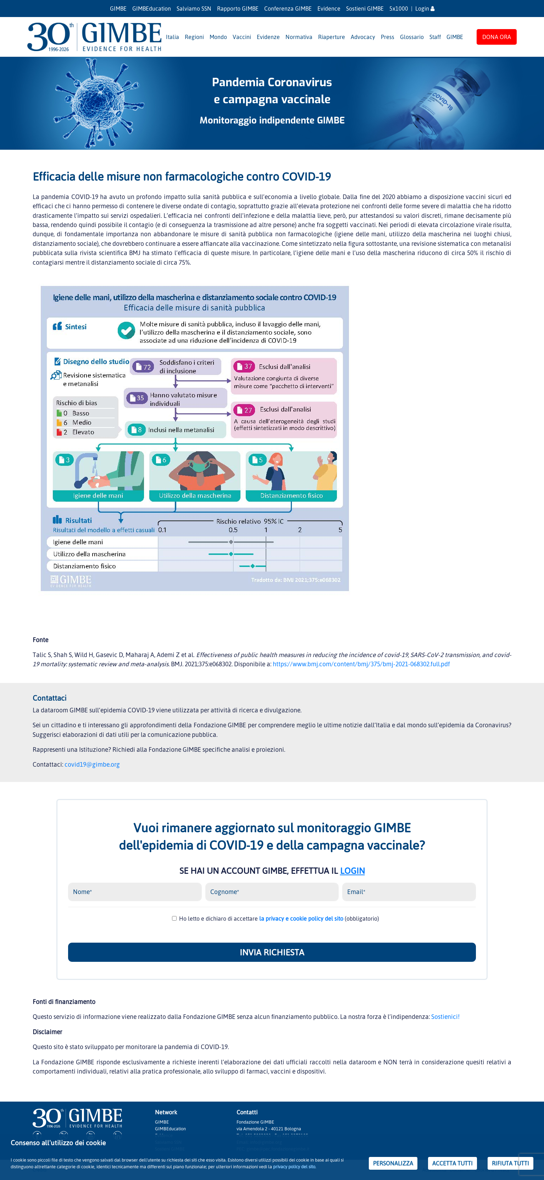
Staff (435, 36)
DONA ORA (496, 36)
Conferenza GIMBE (288, 8)
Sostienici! (445, 1016)
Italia (172, 36)
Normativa (298, 36)
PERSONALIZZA (393, 1163)
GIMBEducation (151, 8)
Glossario (412, 36)
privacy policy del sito (294, 1166)
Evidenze (268, 36)
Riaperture (331, 36)
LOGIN (352, 870)
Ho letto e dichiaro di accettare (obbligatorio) (279, 918)
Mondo (218, 36)
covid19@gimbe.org (92, 764)
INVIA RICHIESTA (272, 952)
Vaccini (242, 36)
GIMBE (118, 8)
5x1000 (398, 8)
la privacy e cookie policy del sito (301, 918)
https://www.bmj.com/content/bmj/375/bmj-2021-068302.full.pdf (361, 664)
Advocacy (363, 36)
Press (387, 36)
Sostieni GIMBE (365, 8)
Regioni (194, 36)
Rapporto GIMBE (238, 8)
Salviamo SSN (194, 8)
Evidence (328, 8)
